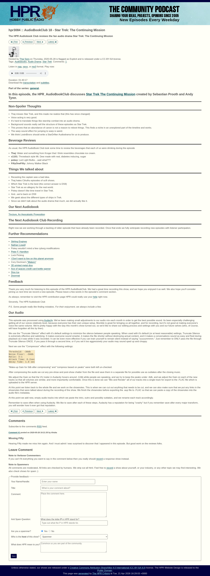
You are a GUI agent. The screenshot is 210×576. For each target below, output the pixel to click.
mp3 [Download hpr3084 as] (34, 66)
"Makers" (31, 262)
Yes (45, 534)
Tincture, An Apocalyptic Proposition (27, 214)
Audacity (48, 320)
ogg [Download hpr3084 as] (20, 66)
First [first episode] (14, 42)
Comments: (59, 61)
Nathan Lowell (18, 245)
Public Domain (104, 570)
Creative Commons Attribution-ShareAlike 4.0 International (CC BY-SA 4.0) (108, 567)
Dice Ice (15, 272)
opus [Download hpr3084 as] (25, 66)
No (52, 534)
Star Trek (47, 61)
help (95, 297)
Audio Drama (34, 61)
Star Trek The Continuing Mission (110, 94)
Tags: (11, 61)
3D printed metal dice (22, 265)
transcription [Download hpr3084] (29, 82)
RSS (39, 429)
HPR (24, 11)
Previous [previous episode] (27, 42)
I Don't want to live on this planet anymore (32, 258)
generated (83, 573)
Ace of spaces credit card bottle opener (31, 269)
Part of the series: (19, 88)
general (34, 88)
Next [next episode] (40, 42)
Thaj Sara (24, 59)
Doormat (15, 275)
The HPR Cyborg (101, 573)
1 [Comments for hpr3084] (66, 61)
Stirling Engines (19, 241)
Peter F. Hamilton (20, 251)
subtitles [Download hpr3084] (45, 82)
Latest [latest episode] (52, 42)
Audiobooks (21, 61)
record (99, 461)
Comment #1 (14, 435)
